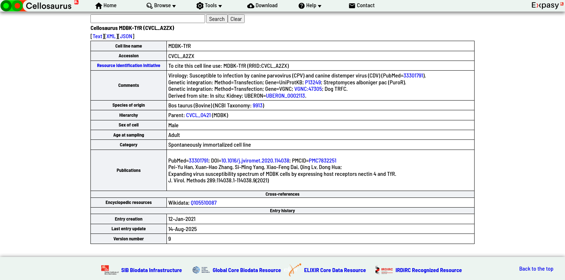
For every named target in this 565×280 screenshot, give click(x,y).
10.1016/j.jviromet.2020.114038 (255, 160)
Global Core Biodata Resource (247, 269)
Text (97, 35)
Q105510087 (204, 202)
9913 (258, 105)
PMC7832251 (322, 160)
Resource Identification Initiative (128, 65)
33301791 (413, 75)
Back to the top (536, 268)
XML (111, 35)
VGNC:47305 (308, 88)
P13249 (313, 82)
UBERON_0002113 (285, 95)
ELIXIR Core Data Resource (335, 269)
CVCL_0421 (198, 114)
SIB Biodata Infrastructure (151, 269)
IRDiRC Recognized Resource (429, 269)
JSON (126, 35)
